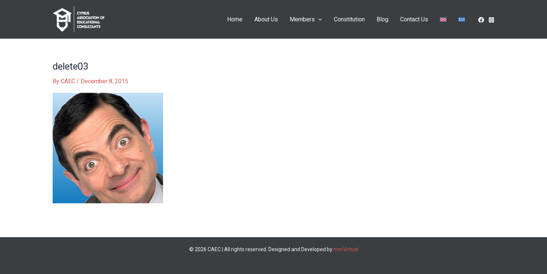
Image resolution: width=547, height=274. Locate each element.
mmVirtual (346, 249)
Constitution (349, 19)
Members (306, 19)
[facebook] (481, 20)
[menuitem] (443, 19)
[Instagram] (491, 20)
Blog (382, 19)
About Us (266, 19)
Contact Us (414, 19)
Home (235, 19)
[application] (318, 19)
